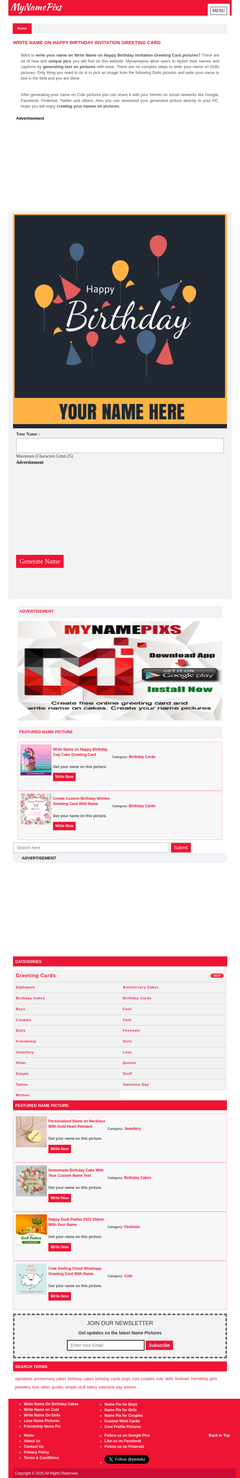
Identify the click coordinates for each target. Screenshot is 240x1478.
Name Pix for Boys (120, 1404)
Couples (23, 1020)
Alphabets (25, 987)
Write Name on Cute (41, 1409)
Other (21, 1063)
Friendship (26, 1041)
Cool (127, 1009)
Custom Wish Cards (122, 1421)
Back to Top (219, 1435)
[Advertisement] (121, 167)
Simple (22, 1073)
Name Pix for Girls (120, 1410)
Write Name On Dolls (42, 1415)
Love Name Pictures (42, 1421)
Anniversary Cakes (141, 987)
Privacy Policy (36, 1452)
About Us (32, 1441)
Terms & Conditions (41, 1458)
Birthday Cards (142, 757)
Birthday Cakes (30, 998)
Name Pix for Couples (123, 1415)
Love (127, 1052)
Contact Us (33, 1446)
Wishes (22, 1095)
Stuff (127, 1073)
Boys (20, 1009)
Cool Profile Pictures (122, 1427)
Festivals (131, 1030)
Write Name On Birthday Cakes (51, 1404)
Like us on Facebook (122, 1441)
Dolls (21, 1030)
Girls (127, 1041)
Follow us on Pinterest (124, 1446)
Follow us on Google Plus (127, 1435)
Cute (127, 1020)
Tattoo (22, 1084)
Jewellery (25, 1052)
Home (22, 28)
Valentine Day (136, 1084)
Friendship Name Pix (42, 1426)
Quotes (129, 1063)
